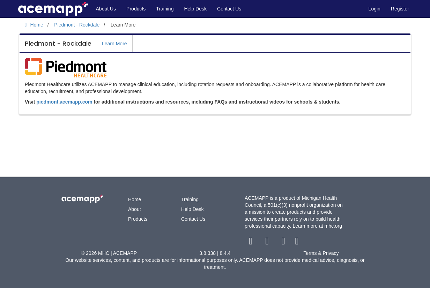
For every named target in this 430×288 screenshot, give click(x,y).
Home (134, 199)
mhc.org (333, 226)
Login (374, 9)
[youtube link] (284, 242)
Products (136, 9)
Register (400, 9)
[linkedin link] (297, 242)
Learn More (114, 43)
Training (164, 9)
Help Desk (195, 9)
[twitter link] (268, 242)
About (134, 209)
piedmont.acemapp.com (64, 102)
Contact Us (229, 9)
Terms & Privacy (321, 253)
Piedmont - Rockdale (58, 43)
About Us (106, 9)
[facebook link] (251, 242)
